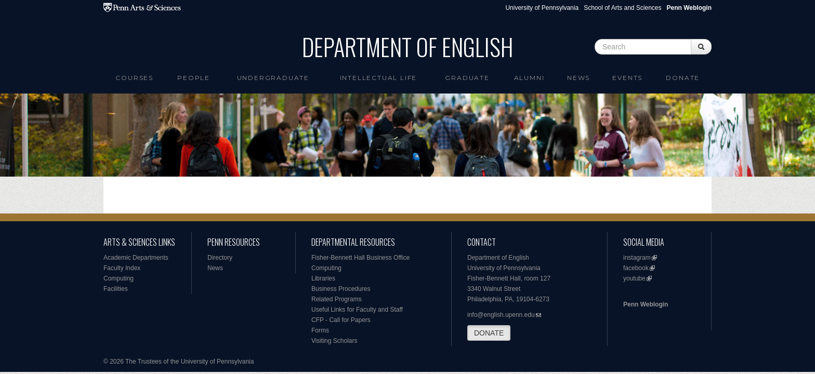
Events (627, 78)
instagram (637, 257)
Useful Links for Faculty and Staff (357, 309)
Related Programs (336, 299)
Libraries (323, 278)
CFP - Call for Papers (341, 320)
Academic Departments (135, 257)
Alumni (529, 78)
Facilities (115, 288)
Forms (320, 330)
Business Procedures (340, 288)
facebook (636, 268)
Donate (683, 78)
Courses (134, 78)
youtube (634, 278)
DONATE (489, 333)
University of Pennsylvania (542, 7)
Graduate (467, 78)
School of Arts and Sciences (622, 7)
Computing (118, 278)
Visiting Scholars (334, 340)
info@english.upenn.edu (501, 314)
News (578, 78)
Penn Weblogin (645, 304)
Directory (219, 257)
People (193, 78)
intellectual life (378, 78)
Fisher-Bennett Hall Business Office (360, 257)
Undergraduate (273, 78)
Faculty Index (121, 268)
